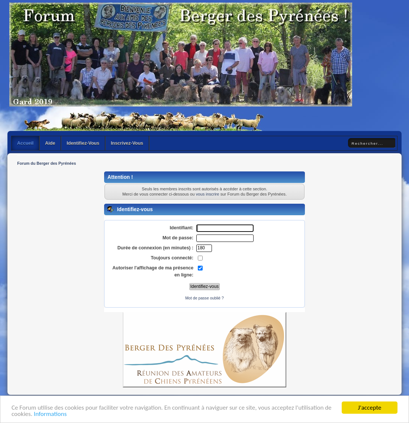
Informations (50, 414)
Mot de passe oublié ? (204, 298)
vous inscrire (207, 194)
